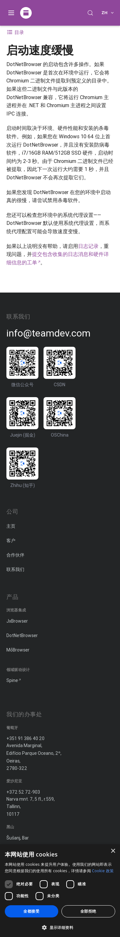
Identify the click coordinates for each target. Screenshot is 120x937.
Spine (12, 680)
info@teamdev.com (48, 333)
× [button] (112, 851)
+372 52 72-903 (23, 792)
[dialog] (60, 890)
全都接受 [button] (31, 911)
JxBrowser (17, 621)
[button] (60, 927)
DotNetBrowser (22, 635)
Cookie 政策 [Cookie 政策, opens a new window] (103, 870)
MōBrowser (17, 650)
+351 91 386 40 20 (25, 738)
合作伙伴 (15, 555)
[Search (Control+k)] (90, 12)
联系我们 (15, 569)
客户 (10, 540)
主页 (10, 526)
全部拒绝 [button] (88, 911)
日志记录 (88, 246)
